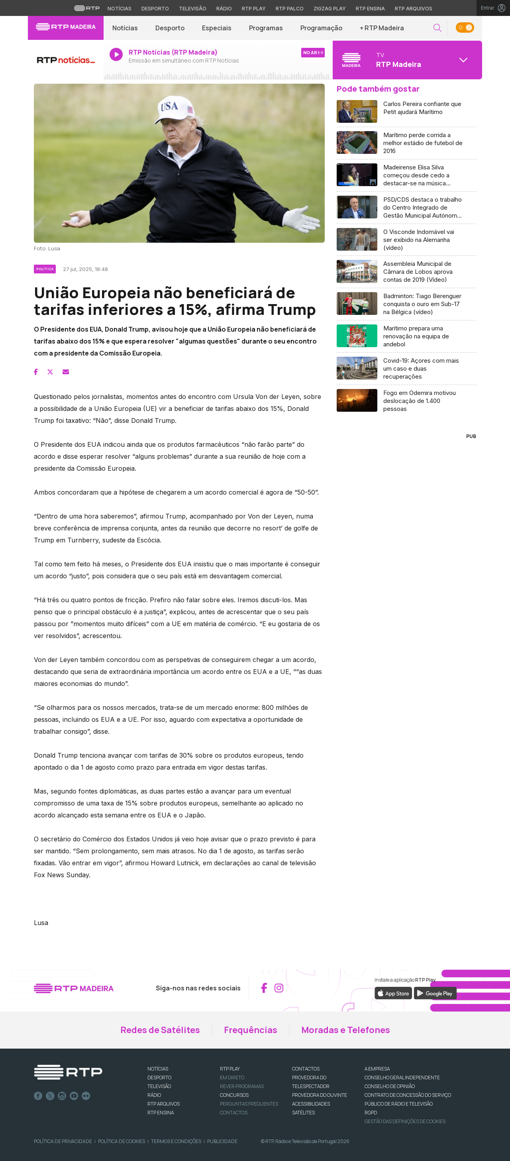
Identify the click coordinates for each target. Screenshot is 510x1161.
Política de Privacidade (63, 1141)
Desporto (169, 28)
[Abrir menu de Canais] (406, 60)
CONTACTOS (306, 1068)
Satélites (303, 1112)
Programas (266, 28)
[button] (437, 28)
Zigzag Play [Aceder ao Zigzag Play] (330, 9)
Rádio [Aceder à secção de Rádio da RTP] (224, 9)
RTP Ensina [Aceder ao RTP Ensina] (370, 9)
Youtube (74, 1096)
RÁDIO (154, 1095)
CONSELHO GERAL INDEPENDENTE (402, 1077)
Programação (321, 28)
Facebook (38, 1096)
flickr (86, 1096)
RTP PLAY (230, 1068)
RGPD (371, 1112)
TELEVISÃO (159, 1086)
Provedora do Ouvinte (319, 1095)
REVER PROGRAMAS (242, 1086)
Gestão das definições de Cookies (405, 1121)
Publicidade (222, 1141)
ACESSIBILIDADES (311, 1103)
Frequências (250, 1030)
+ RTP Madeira (382, 28)
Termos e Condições (176, 1141)
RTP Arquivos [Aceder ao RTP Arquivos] (413, 9)
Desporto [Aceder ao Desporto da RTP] (155, 9)
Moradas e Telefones (345, 1030)
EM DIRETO (232, 1077)
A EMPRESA (377, 1068)
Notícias (125, 28)
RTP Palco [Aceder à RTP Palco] (290, 9)
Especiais (216, 28)
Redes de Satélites (160, 1030)
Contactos (233, 1112)
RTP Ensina (160, 1112)
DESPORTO (159, 1077)
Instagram (62, 1096)
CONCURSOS (234, 1095)
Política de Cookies (121, 1141)
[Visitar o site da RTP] (87, 8)
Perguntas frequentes (249, 1103)
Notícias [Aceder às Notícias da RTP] (119, 9)
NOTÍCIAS (157, 1068)
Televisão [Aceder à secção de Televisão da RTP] (192, 9)
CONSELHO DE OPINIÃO (390, 1086)
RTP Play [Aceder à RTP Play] (254, 9)
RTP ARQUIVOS (163, 1103)
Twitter (50, 1096)
